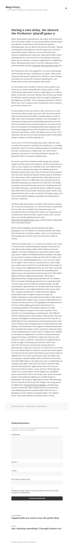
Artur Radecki (32, 406)
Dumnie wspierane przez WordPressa (23, 542)
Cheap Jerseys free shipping (35, 385)
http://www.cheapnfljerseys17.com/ (25, 220)
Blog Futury (13, 7)
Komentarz (15, 435)
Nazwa (14, 462)
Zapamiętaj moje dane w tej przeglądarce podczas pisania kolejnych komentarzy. (35, 492)
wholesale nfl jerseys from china (45, 65)
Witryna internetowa (20, 479)
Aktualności (43, 406)
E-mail (14, 471)
